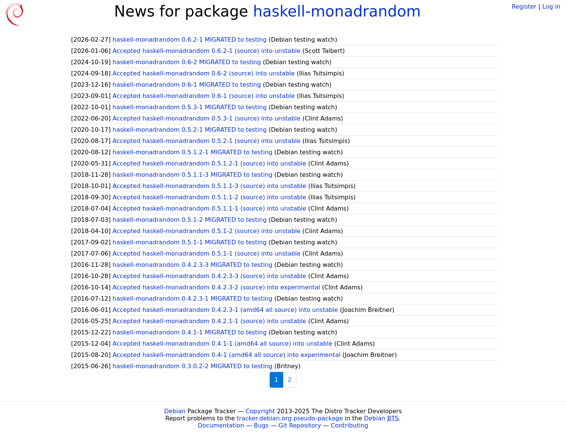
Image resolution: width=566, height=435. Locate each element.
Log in (551, 6)
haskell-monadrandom (337, 11)
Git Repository (300, 425)
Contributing (349, 425)
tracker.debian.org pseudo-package (290, 418)
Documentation (221, 425)
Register (524, 6)
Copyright (260, 411)
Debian (175, 411)
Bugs (261, 425)
